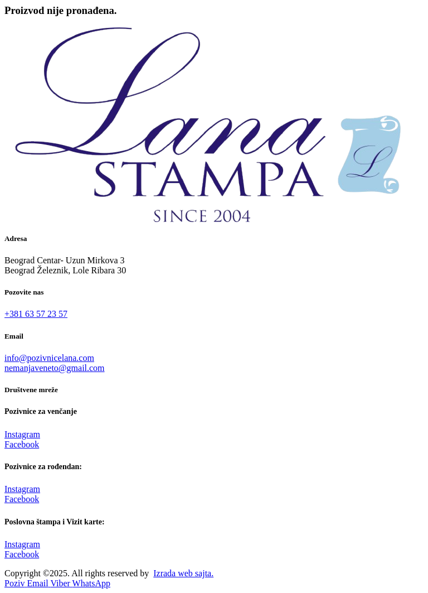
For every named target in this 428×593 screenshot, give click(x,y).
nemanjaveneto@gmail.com (54, 368)
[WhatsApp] (91, 583)
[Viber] (61, 583)
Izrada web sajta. (183, 573)
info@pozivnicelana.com (49, 358)
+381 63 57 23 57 (35, 314)
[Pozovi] (15, 583)
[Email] (38, 583)
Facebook (21, 444)
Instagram (22, 434)
